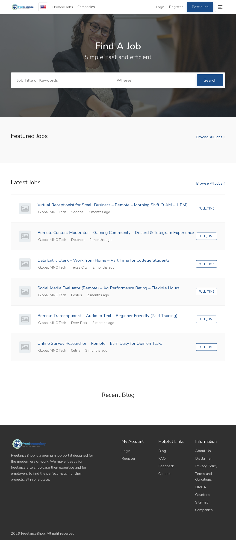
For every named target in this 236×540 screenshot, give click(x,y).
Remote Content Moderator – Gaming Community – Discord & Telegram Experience (116, 232)
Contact (164, 473)
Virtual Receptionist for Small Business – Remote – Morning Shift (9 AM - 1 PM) (113, 205)
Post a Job (200, 6)
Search (210, 80)
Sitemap (202, 502)
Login (160, 7)
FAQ (162, 458)
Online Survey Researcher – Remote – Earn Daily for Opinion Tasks (100, 343)
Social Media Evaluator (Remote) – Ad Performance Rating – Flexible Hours (109, 288)
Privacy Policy (206, 466)
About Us (203, 450)
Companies (86, 6)
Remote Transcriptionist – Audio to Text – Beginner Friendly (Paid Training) (107, 315)
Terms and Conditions (203, 476)
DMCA (200, 487)
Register (176, 6)
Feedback (166, 466)
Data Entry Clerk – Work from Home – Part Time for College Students (103, 260)
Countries (202, 494)
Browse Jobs (62, 7)
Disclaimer (203, 458)
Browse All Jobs (209, 137)
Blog (162, 450)
